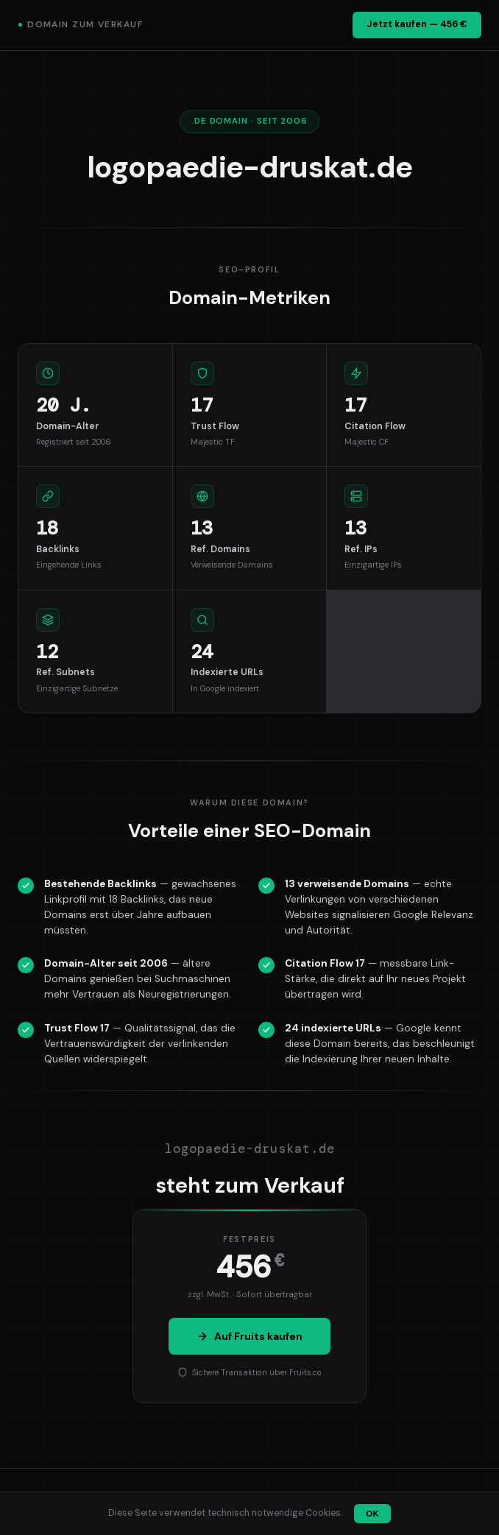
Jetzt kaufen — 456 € (417, 24)
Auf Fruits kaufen (249, 1336)
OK (372, 1513)
